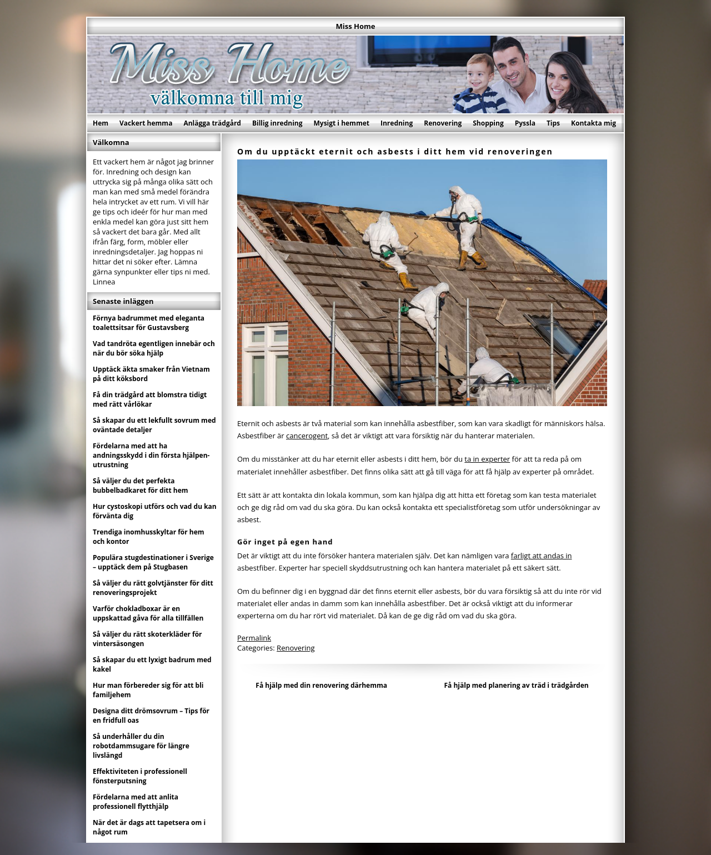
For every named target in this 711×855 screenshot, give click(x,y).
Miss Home (355, 26)
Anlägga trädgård (212, 123)
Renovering (443, 123)
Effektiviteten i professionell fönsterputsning (140, 776)
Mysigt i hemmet (341, 123)
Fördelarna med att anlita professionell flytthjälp (135, 801)
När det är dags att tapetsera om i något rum (149, 827)
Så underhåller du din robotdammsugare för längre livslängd (141, 746)
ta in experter (487, 459)
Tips (553, 123)
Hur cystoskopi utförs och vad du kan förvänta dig (155, 511)
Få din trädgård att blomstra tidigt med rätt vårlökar (150, 399)
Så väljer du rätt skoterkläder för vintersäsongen (147, 638)
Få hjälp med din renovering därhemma (321, 685)
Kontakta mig (593, 123)
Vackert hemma (145, 123)
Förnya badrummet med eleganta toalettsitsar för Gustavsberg (148, 322)
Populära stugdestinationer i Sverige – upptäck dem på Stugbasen (153, 562)
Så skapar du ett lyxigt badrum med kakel (152, 664)
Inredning (396, 123)
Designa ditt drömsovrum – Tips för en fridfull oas (151, 715)
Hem (100, 123)
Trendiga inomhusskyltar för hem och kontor (148, 536)
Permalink (254, 638)
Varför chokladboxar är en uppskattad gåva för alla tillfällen (148, 613)
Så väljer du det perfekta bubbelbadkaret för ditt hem (140, 485)
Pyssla (525, 123)
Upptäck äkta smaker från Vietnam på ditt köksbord (151, 373)
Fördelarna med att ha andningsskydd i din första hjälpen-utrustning (151, 455)
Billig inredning (277, 123)
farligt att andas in (541, 556)
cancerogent (307, 436)
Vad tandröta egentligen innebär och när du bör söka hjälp (154, 348)
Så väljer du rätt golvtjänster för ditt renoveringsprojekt (153, 587)
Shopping (488, 123)
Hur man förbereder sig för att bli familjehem (148, 690)
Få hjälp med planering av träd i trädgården (516, 685)
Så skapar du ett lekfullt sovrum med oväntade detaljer (154, 425)
